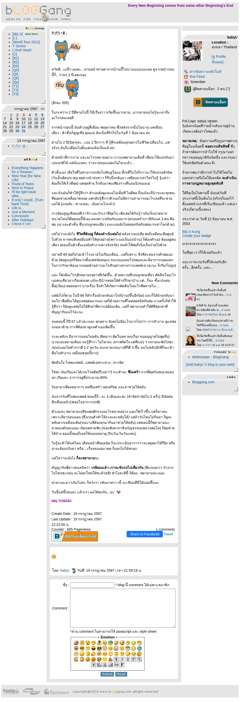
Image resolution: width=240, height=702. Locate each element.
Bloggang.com (205, 382)
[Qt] (14, 82)
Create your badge (198, 236)
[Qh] (14, 78)
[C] (13, 62)
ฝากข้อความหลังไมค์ (204, 72)
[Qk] (14, 86)
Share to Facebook (147, 529)
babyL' (60, 565)
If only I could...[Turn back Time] (24, 218)
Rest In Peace (22, 204)
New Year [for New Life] (21, 194)
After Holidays (21, 236)
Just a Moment (22, 228)
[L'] (13, 42)
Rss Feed (196, 77)
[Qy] (14, 90)
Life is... (17, 224)
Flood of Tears (22, 200)
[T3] (14, 102)
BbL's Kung (193, 232)
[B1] (14, 66)
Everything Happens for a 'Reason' (22, 184)
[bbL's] (16, 34)
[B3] (14, 74)
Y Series (18, 54)
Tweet (170, 529)
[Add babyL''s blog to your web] (212, 365)
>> (35, 119)
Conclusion (19, 232)
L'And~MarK (21, 58)
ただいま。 (19, 158)
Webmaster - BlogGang (212, 357)
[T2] (14, 98)
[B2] (14, 70)
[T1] (14, 94)
